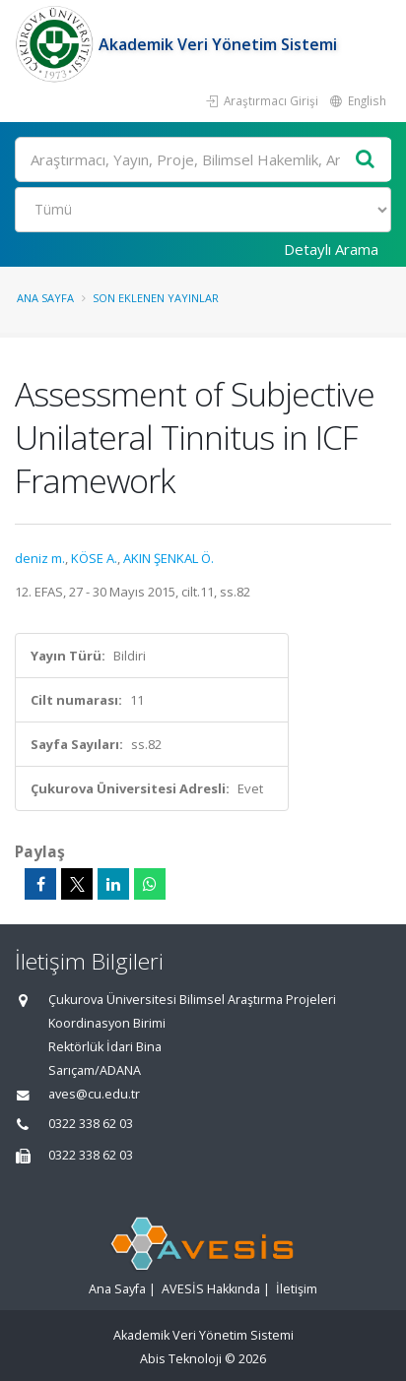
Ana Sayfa (45, 297)
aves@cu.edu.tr (94, 1094)
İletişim (296, 1289)
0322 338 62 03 (90, 1123)
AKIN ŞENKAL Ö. (168, 558)
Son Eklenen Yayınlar (156, 297)
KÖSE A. (94, 558)
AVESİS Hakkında (211, 1289)
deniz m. (40, 558)
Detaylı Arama (331, 249)
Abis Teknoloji (181, 1358)
